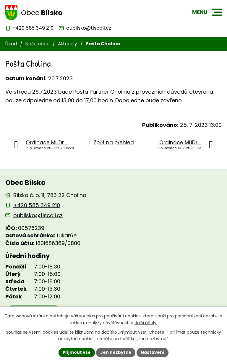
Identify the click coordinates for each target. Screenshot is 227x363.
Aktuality (67, 44)
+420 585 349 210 (36, 205)
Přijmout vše (77, 352)
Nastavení (152, 352)
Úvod (11, 44)
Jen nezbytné (115, 352)
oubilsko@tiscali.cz (38, 215)
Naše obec (37, 44)
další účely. (145, 323)
